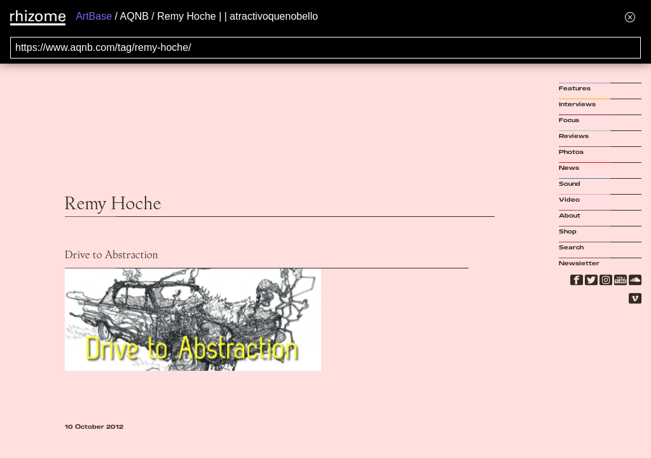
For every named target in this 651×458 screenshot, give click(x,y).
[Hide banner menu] (630, 17)
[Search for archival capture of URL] (325, 48)
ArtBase (94, 16)
